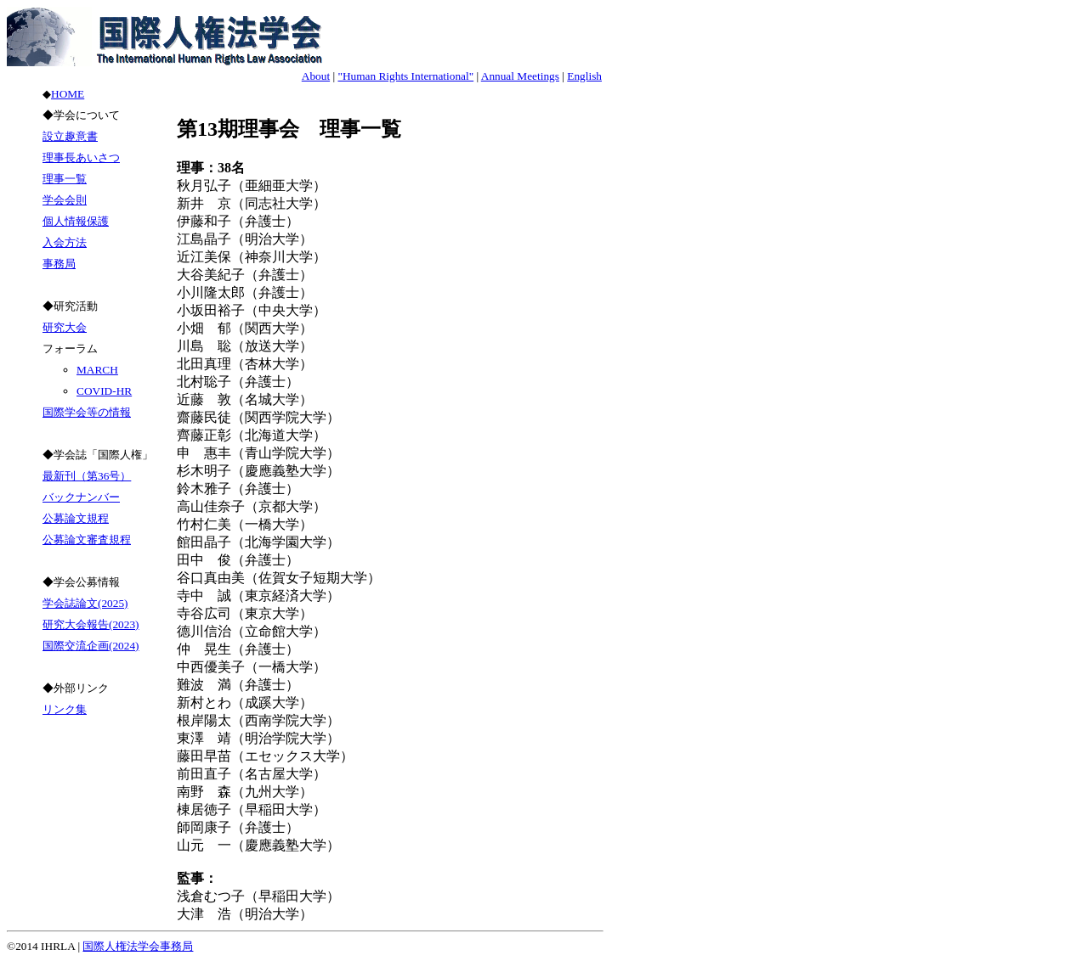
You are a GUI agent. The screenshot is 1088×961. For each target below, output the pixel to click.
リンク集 (64, 709)
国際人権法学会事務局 (137, 946)
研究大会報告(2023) (90, 624)
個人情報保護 (75, 221)
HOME (67, 93)
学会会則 (64, 200)
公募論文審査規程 (86, 539)
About (316, 76)
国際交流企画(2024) (90, 645)
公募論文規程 (75, 518)
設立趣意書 (70, 136)
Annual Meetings (520, 76)
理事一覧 (64, 178)
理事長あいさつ (81, 157)
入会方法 (64, 242)
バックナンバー (81, 497)
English (584, 76)
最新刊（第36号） (86, 475)
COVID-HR (104, 391)
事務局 (59, 263)
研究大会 (64, 327)
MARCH (97, 369)
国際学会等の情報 (86, 412)
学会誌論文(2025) (85, 603)
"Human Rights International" (405, 76)
